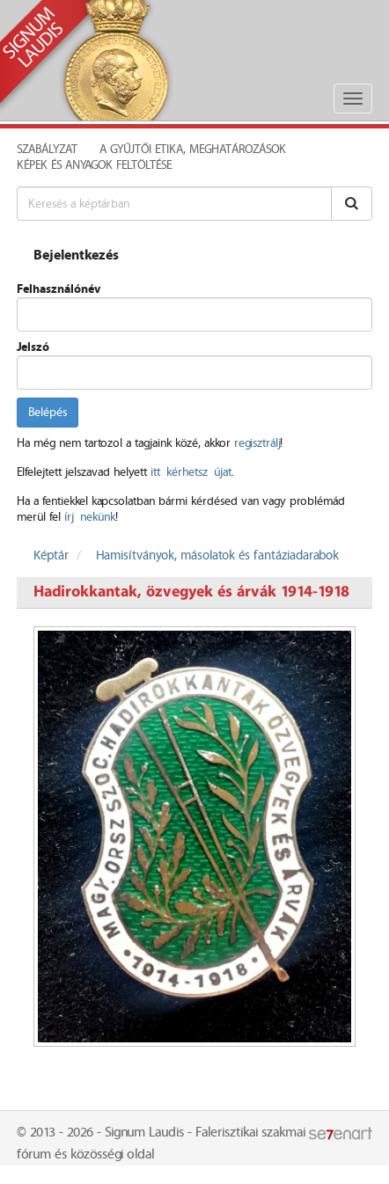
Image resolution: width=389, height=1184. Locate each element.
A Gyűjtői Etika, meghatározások (192, 150)
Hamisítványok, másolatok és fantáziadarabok (217, 556)
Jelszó (33, 347)
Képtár (51, 556)
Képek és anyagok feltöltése (94, 165)
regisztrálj (257, 443)
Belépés (47, 413)
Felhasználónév (58, 289)
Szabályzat (47, 150)
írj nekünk (89, 517)
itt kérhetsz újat (190, 472)
